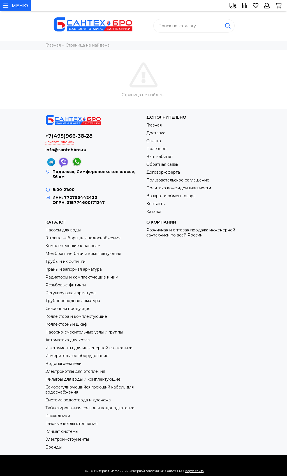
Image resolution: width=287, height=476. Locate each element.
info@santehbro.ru (65, 149)
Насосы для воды (63, 230)
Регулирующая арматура (70, 292)
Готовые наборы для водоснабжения (83, 237)
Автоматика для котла (67, 339)
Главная (154, 125)
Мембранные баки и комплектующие (83, 253)
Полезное (156, 148)
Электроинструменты (67, 439)
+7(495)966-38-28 (68, 136)
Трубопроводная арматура (72, 300)
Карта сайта (194, 471)
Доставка (155, 132)
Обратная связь (162, 164)
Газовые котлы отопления (71, 423)
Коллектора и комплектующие (76, 316)
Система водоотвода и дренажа (78, 400)
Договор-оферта (163, 172)
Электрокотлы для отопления (75, 371)
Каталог (154, 211)
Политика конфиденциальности (178, 187)
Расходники (57, 415)
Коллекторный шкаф (66, 324)
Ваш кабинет (159, 156)
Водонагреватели (63, 363)
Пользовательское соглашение (177, 180)
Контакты (155, 203)
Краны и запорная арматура (73, 269)
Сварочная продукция (67, 308)
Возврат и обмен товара (171, 195)
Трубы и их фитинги (65, 261)
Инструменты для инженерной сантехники (89, 347)
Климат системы (61, 431)
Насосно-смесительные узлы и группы (84, 332)
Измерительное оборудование (76, 355)
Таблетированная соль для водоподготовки (90, 407)
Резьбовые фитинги (65, 285)
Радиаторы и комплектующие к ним (81, 277)
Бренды (53, 447)
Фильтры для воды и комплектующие (83, 379)
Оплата (153, 140)
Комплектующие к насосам (72, 245)
